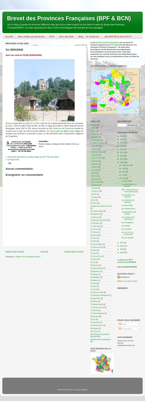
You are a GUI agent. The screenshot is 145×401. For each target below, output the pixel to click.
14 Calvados (95, 223)
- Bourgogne (95, 134)
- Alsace (93, 125)
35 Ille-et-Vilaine (96, 244)
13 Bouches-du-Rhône (98, 220)
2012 (122, 149)
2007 (122, 243)
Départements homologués (100, 339)
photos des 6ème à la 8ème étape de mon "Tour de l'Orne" (35, 157)
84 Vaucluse (95, 322)
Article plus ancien (73, 251)
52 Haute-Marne (96, 268)
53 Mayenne (95, 271)
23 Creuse (94, 229)
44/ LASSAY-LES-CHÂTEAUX (128, 218)
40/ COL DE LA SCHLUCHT (127, 233)
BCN (52, 36)
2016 (122, 143)
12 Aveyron (94, 217)
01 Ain (92, 200)
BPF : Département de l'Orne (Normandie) (129, 191)
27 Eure (93, 238)
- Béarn (93, 131)
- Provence (94, 191)
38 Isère (93, 250)
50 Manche (94, 265)
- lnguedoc (94, 164)
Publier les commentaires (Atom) (28, 257)
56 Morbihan (95, 277)
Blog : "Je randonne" (89, 36)
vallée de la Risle (32, 123)
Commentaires (125, 329)
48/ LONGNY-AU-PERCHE (128, 201)
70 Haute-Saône (96, 304)
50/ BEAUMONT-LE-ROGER (129, 185)
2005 (122, 249)
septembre (126, 165)
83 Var (92, 319)
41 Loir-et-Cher (96, 256)
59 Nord (93, 283)
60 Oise (93, 286)
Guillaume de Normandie (63, 128)
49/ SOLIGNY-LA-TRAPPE (128, 196)
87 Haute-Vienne (96, 325)
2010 (122, 156)
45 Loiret (93, 259)
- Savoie (93, 194)
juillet (124, 172)
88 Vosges (94, 328)
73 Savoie (94, 310)
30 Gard (93, 241)
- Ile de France (95, 158)
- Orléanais (94, 185)
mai (123, 178)
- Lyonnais (94, 170)
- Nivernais (94, 179)
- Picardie (94, 188)
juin (123, 175)
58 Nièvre (94, 280)
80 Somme (94, 316)
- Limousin (94, 161)
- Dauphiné (94, 146)
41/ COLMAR (126, 229)
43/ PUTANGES (127, 223)
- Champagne (95, 140)
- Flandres (94, 149)
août (124, 168)
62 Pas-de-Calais (96, 292)
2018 (122, 136)
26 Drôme (94, 235)
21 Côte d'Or (95, 226)
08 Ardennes (95, 214)
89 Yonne (93, 331)
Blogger (84, 390)
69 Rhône (94, 301)
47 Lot (92, 262)
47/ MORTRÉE (127, 205)
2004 (122, 252)
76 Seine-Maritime (97, 313)
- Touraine (94, 197)
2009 (122, 159)
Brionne (9, 123)
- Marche (93, 176)
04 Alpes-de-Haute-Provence (101, 206)
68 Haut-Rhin (95, 298)
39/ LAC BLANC (127, 238)
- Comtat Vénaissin (97, 143)
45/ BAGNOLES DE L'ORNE (128, 213)
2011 (122, 152)
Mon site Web (66, 36)
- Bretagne (94, 137)
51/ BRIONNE (126, 181)
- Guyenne (94, 155)
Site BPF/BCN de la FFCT (118, 36)
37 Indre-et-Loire (96, 247)
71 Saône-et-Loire (97, 307)
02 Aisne (93, 203)
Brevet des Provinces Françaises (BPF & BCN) (69, 18)
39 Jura (93, 253)
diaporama (14, 160)
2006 (122, 246)
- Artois (93, 128)
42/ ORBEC (125, 226)
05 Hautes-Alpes (96, 211)
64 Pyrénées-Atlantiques (99, 295)
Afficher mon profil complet (127, 281)
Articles (123, 324)
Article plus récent (14, 251)
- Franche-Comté (96, 152)
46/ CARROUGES (128, 209)
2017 (122, 139)
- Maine (93, 173)
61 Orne (93, 289)
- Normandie (95, 182)
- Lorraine (94, 167)
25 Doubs (94, 232)
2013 (122, 146)
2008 (122, 162)
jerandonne (125, 277)
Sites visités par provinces (31, 36)
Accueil (9, 36)
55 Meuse (94, 274)
